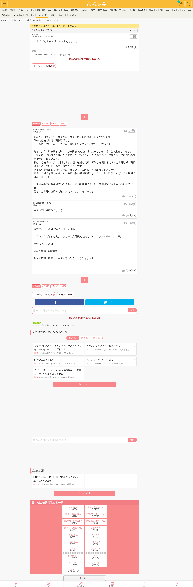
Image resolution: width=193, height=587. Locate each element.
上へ (144, 586)
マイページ (181, 3)
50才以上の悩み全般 (137, 10)
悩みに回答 (80, 586)
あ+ (135, 30)
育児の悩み (164, 10)
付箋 (64, 123)
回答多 (21, 10)
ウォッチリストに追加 (42, 66)
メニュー (4, 3)
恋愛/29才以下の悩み (99, 10)
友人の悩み (18, 15)
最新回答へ (112, 586)
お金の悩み (186, 10)
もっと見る (84, 384)
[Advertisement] (158, 65)
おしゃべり (62, 15)
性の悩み (175, 10)
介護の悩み (6, 15)
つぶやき (72, 15)
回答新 (12, 10)
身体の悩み (152, 10)
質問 (52, 15)
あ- (130, 30)
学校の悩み (29, 15)
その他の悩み (42, 15)
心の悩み (30, 10)
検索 (188, 3)
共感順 (55, 123)
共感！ (132, 47)
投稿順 (37, 123)
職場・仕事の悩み (61, 10)
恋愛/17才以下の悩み (118, 10)
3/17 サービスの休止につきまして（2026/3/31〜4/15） (56, 325)
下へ (177, 586)
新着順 (46, 123)
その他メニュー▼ (65, 295)
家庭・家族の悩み (44, 10)
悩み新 (4, 10)
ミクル (73, 570)
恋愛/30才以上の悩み (79, 10)
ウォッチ (16, 586)
